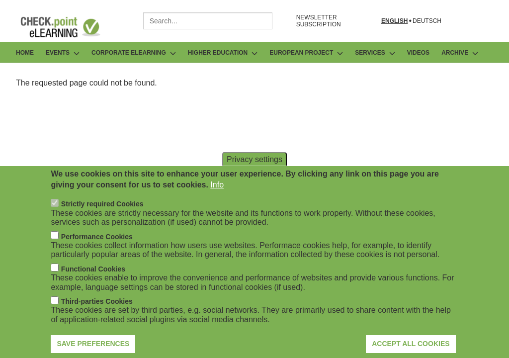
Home (25, 52)
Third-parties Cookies (97, 317)
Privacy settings (254, 174)
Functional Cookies (93, 284)
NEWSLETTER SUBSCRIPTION (318, 21)
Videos (418, 52)
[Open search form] (487, 21)
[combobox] (207, 20)
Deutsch (427, 21)
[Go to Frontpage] (67, 27)
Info (217, 200)
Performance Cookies (97, 252)
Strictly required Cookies (102, 219)
